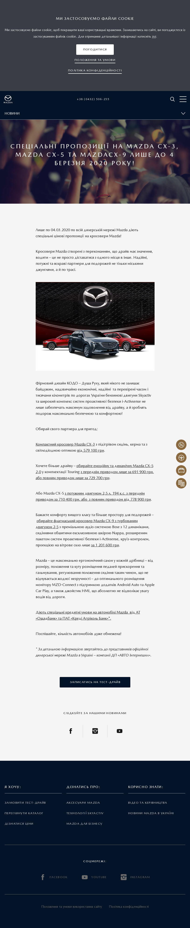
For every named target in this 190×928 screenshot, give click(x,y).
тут (154, 36)
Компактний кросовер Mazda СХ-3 (65, 444)
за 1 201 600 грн (105, 545)
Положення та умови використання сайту (71, 906)
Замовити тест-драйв (25, 802)
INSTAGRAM (135, 877)
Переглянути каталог (24, 813)
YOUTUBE (94, 877)
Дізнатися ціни (19, 823)
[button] (95, 49)
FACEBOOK (54, 877)
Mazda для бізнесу (84, 823)
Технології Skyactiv (85, 813)
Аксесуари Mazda (83, 802)
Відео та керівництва (147, 802)
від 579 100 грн (90, 450)
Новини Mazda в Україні (151, 813)
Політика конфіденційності (129, 906)
